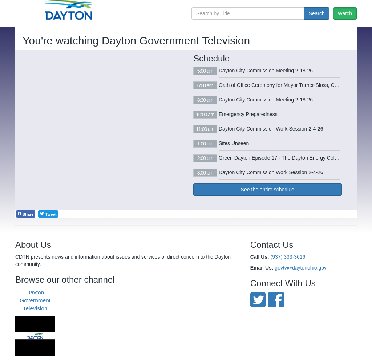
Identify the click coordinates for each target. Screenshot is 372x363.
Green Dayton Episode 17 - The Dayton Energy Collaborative (288, 158)
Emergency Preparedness (248, 114)
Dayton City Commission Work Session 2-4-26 (271, 129)
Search (316, 13)
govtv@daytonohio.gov (301, 268)
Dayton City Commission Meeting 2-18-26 (266, 70)
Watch (345, 13)
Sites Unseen (234, 143)
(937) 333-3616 (288, 257)
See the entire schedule (267, 189)
